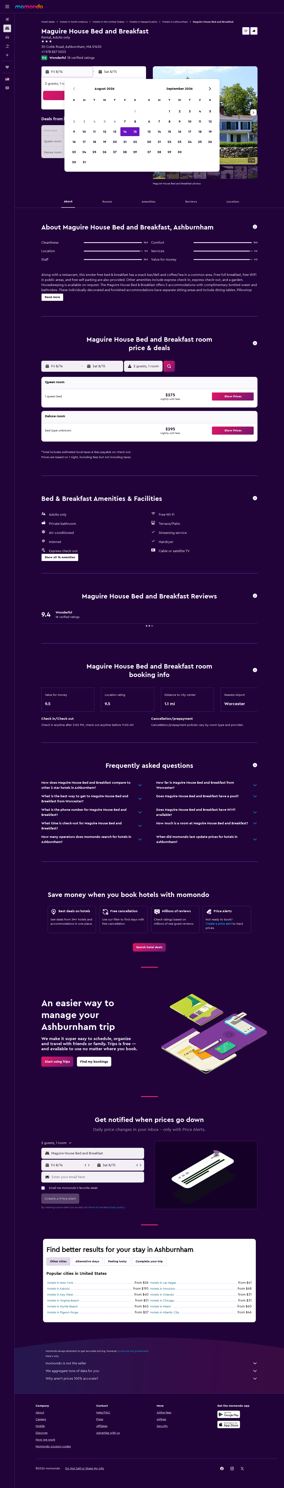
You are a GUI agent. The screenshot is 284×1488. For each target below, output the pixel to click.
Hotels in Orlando (162, 1294)
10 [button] (84, 131)
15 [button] (135, 131)
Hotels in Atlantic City (164, 1312)
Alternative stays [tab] (87, 1261)
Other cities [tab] (58, 1261)
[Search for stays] (7, 28)
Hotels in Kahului (58, 1288)
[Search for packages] (7, 46)
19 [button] (104, 142)
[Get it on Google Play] (228, 1414)
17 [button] (84, 142)
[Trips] (7, 67)
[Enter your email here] (97, 1177)
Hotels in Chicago (162, 1300)
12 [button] (104, 131)
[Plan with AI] (7, 55)
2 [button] (74, 121)
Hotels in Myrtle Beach (62, 1306)
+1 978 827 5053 (53, 52)
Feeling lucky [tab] (117, 1261)
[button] (7, 6)
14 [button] (125, 131)
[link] (149, 947)
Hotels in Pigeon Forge (62, 1312)
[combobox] (96, 1153)
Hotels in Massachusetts (143, 22)
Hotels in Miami (160, 1306)
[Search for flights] (7, 19)
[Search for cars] (7, 37)
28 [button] (125, 152)
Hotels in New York (60, 1282)
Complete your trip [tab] (149, 1261)
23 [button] (74, 152)
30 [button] (74, 162)
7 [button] (125, 121)
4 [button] (94, 121)
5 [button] (105, 121)
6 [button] (115, 121)
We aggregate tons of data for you (152, 1370)
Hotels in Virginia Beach (63, 1300)
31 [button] (84, 162)
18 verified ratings (81, 57)
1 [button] (135, 111)
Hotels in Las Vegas (163, 1282)
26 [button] (104, 152)
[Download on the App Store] (228, 1424)
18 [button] (94, 142)
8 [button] (135, 121)
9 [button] (74, 131)
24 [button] (84, 152)
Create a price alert (219, 923)
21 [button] (125, 142)
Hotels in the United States (108, 22)
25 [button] (94, 152)
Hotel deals (48, 22)
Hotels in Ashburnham (175, 22)
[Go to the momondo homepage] (29, 6)
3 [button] (84, 121)
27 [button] (115, 152)
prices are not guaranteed (133, 1351)
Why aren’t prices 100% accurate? (152, 1378)
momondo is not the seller (152, 1363)
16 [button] (74, 142)
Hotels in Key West (60, 1294)
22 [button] (135, 142)
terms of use (95, 1207)
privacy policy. (116, 1207)
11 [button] (94, 131)
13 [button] (114, 131)
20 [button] (115, 142)
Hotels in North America (74, 22)
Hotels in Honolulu (162, 1288)
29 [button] (135, 152)
